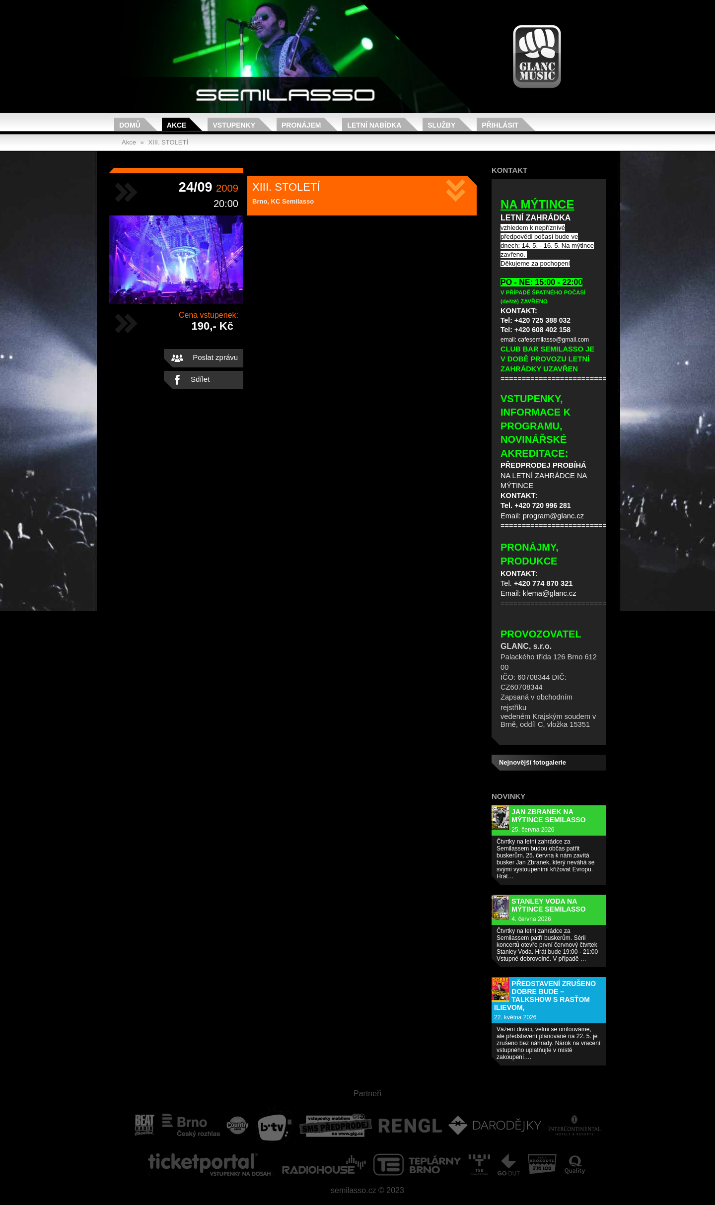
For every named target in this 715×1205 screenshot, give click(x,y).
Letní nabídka (374, 125)
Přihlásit (500, 125)
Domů (130, 125)
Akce (177, 125)
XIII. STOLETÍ (168, 142)
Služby (441, 125)
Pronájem (301, 125)
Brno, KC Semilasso (283, 201)
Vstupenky (234, 125)
